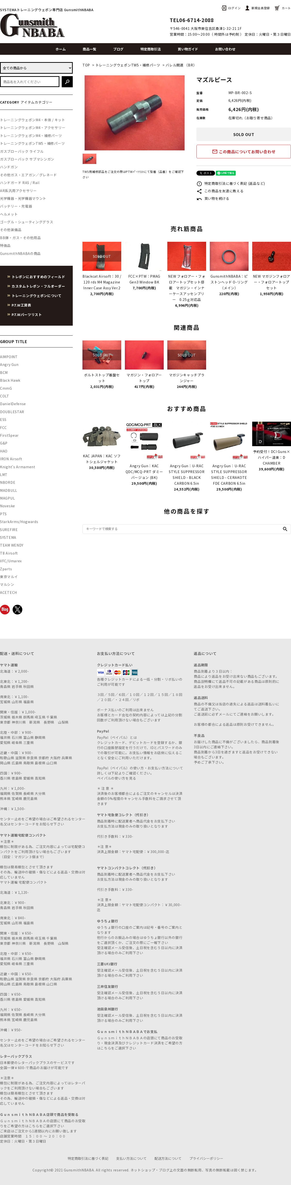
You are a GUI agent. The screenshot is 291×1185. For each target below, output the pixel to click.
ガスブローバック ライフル (22, 151)
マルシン (7, 584)
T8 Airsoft (9, 553)
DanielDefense (13, 403)
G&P (4, 443)
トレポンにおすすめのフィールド (38, 276)
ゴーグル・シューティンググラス (26, 221)
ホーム (61, 49)
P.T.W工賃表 (21, 305)
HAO (4, 451)
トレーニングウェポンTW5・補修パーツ (128, 65)
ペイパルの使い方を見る (116, 778)
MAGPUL (7, 498)
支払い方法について (131, 1158)
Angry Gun (9, 364)
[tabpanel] (134, 113)
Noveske (7, 505)
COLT (4, 396)
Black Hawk (10, 380)
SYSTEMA (8, 537)
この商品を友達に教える (219, 190)
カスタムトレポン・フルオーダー (38, 286)
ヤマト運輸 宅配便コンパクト (23, 882)
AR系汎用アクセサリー (18, 190)
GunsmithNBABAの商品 (20, 253)
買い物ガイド (188, 49)
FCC (3, 427)
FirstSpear (9, 435)
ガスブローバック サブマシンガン (27, 159)
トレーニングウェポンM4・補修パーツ (31, 135)
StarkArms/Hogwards (19, 521)
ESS (3, 419)
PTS (3, 513)
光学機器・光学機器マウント (23, 198)
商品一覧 (89, 49)
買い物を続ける (212, 198)
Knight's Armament (17, 466)
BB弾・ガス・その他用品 (20, 237)
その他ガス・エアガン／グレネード (28, 174)
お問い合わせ (225, 49)
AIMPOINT (9, 356)
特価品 (5, 245)
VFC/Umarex (11, 560)
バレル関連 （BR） (181, 65)
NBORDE (7, 482)
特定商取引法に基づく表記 (88, 1158)
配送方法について (168, 1158)
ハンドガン (9, 166)
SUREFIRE (9, 529)
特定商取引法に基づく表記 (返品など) (230, 183)
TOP (86, 65)
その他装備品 (10, 229)
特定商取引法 (150, 49)
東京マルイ (9, 576)
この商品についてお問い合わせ (244, 151)
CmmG (6, 388)
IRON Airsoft (11, 458)
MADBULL (8, 490)
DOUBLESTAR (12, 411)
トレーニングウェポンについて (37, 295)
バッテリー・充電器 (16, 206)
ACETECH (8, 592)
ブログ (118, 49)
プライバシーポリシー (206, 1158)
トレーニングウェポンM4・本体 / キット (32, 119)
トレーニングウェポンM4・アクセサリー (32, 127)
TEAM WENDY (12, 545)
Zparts (6, 568)
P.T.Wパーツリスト (27, 314)
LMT (4, 474)
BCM (4, 372)
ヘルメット (9, 214)
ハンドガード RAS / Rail (20, 182)
